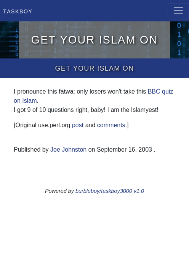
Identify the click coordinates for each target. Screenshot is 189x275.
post (77, 125)
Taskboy (17, 10)
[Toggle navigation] (178, 10)
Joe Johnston (68, 149)
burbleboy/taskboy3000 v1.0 (109, 191)
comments (111, 125)
